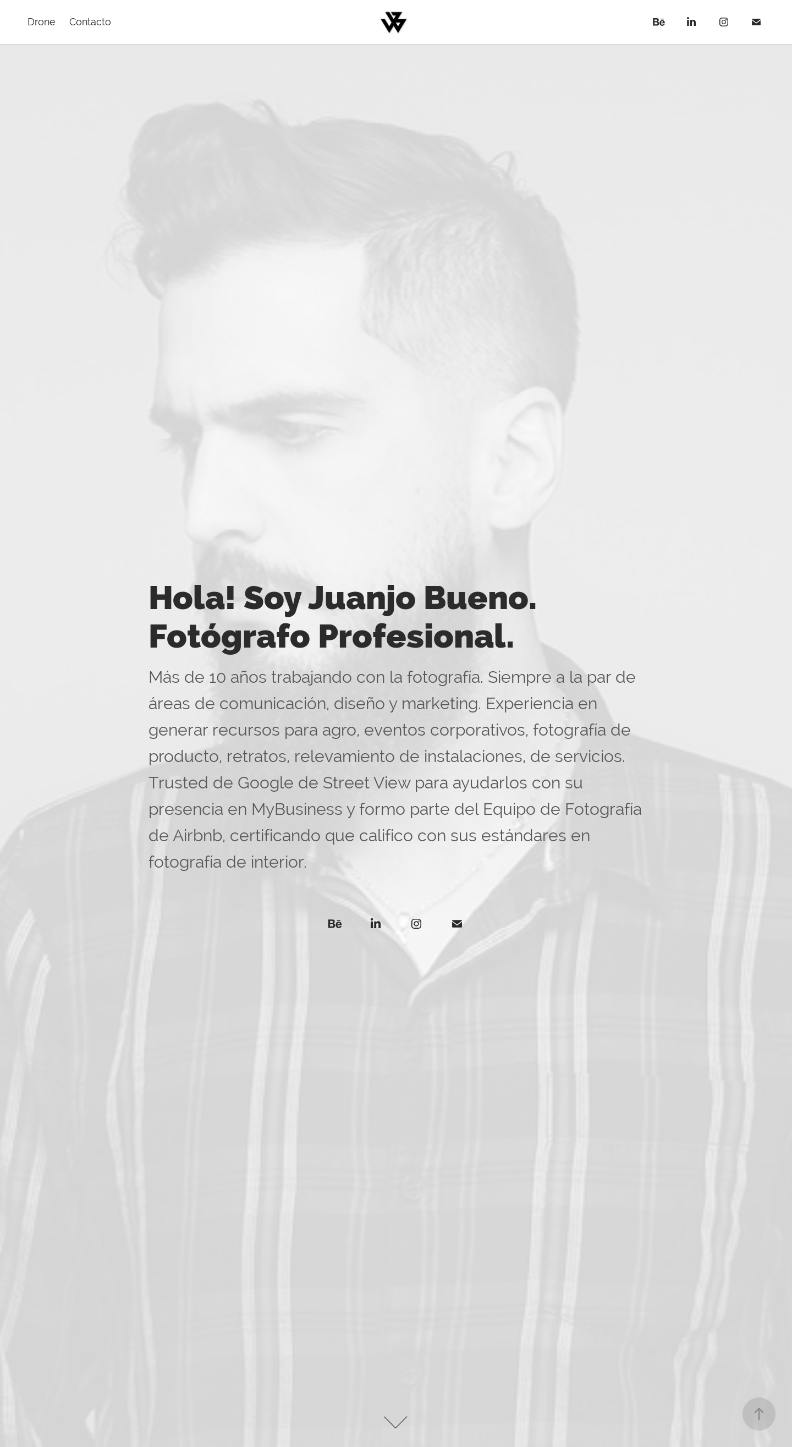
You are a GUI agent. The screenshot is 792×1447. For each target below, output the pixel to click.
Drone (42, 22)
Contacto (90, 22)
